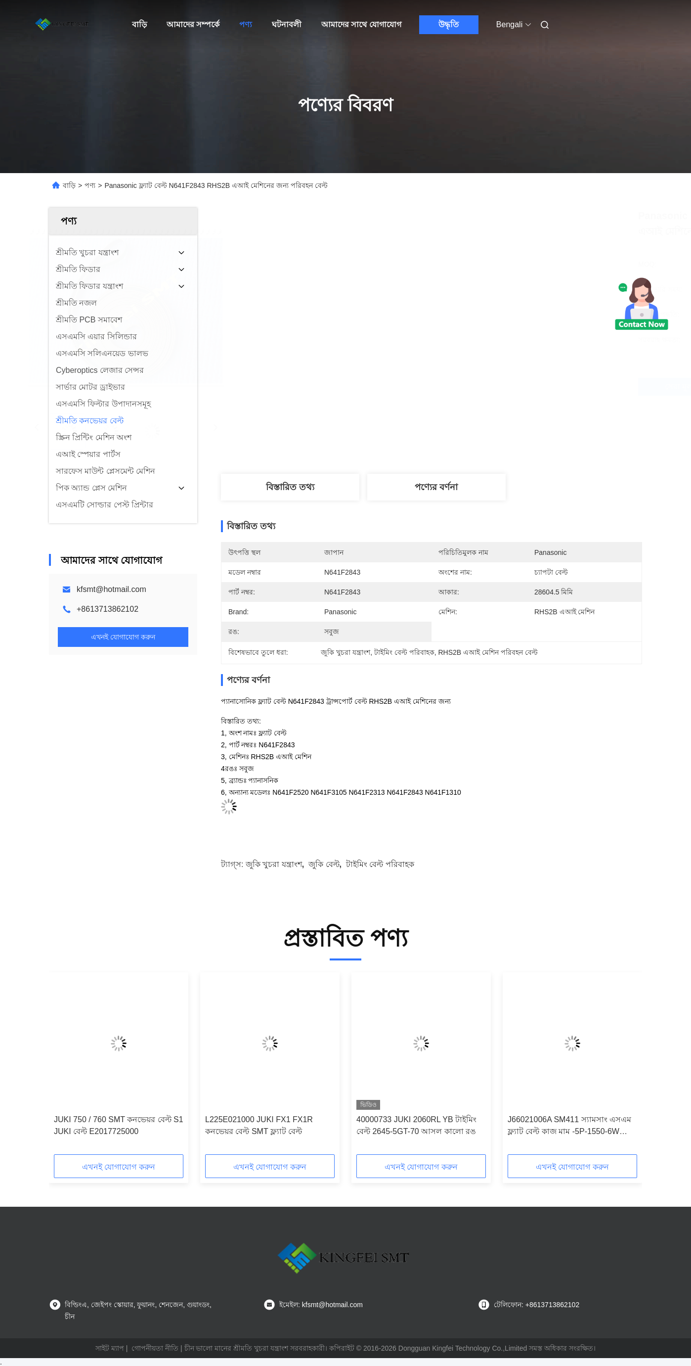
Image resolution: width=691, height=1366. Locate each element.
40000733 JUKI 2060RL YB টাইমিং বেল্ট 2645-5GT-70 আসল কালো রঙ (416, 1125)
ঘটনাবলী (287, 24)
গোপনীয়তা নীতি (154, 1348)
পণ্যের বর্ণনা (436, 487)
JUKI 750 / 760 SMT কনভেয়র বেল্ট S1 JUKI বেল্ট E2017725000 (118, 1125)
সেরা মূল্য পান (484, 386)
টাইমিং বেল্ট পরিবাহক (380, 864)
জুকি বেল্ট (323, 864)
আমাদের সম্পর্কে (193, 24)
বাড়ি (139, 24)
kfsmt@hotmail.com (111, 589)
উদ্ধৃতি (448, 24)
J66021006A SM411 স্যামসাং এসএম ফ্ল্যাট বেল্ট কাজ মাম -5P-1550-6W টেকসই (569, 1126)
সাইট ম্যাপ (109, 1348)
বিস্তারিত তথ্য (290, 487)
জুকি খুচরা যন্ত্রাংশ (274, 864)
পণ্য (245, 24)
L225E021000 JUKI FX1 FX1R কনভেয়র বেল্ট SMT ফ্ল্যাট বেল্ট (259, 1125)
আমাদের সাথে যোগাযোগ (361, 24)
